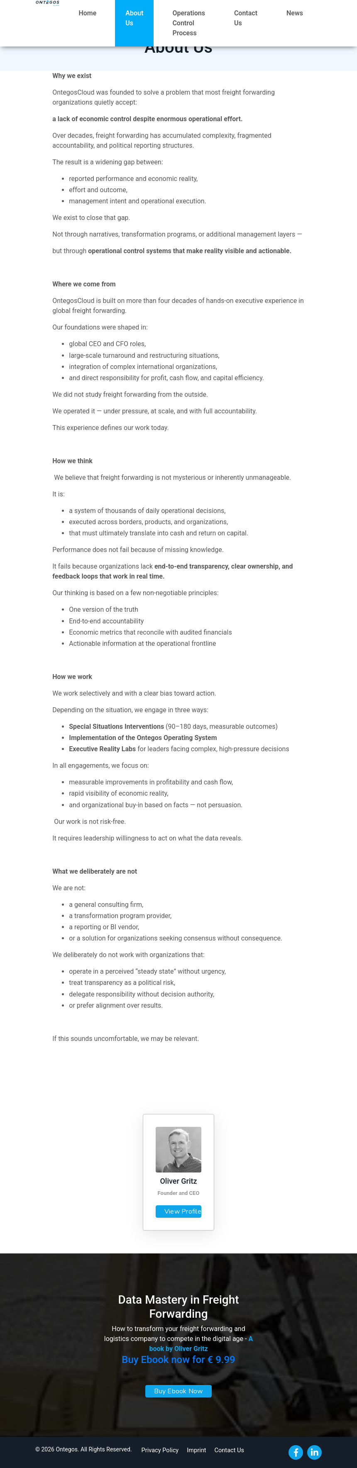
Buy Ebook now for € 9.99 (178, 1359)
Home (87, 13)
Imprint (193, 1449)
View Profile (182, 1211)
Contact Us (245, 18)
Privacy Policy (158, 1449)
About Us (134, 18)
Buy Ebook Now (178, 1391)
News (294, 13)
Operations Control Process (188, 23)
